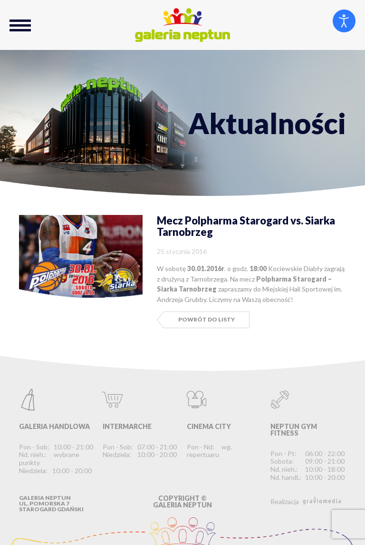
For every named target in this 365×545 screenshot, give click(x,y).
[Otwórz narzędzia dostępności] (344, 21)
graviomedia (322, 500)
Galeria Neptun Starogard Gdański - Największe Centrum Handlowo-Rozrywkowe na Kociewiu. (182, 25)
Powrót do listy (206, 319)
